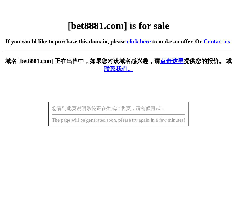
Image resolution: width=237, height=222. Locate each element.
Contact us (217, 41)
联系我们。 (118, 69)
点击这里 (172, 61)
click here (139, 41)
